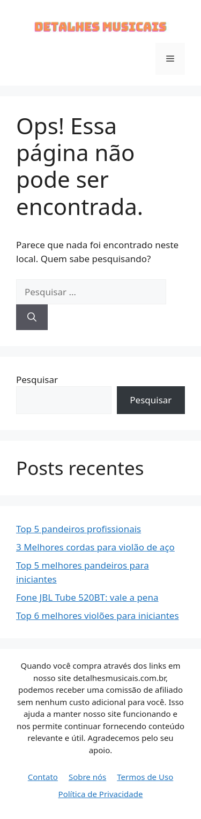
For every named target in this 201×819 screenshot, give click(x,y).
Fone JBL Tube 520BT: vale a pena (87, 597)
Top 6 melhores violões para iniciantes (97, 615)
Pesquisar (37, 379)
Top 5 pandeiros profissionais (78, 529)
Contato (43, 776)
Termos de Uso (145, 776)
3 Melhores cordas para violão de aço (95, 547)
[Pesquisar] (32, 317)
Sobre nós (87, 776)
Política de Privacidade (100, 794)
